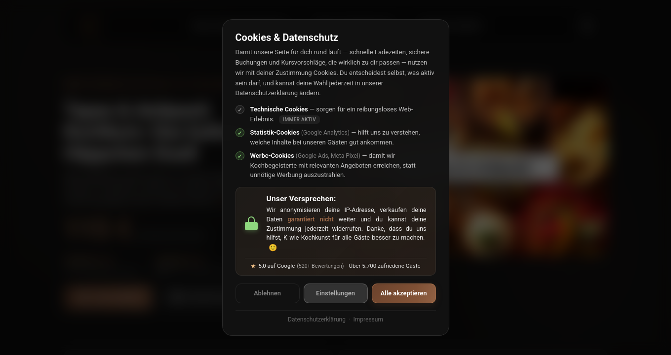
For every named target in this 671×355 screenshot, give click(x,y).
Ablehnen (267, 293)
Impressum (368, 319)
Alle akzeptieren (404, 293)
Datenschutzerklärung (317, 319)
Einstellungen (335, 293)
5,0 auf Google (297, 265)
